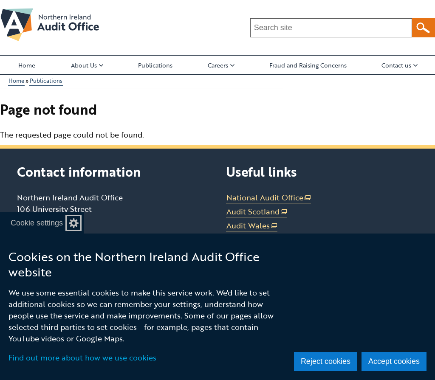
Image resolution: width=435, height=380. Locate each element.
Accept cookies (394, 361)
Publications (155, 65)
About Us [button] (87, 65)
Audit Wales (252, 225)
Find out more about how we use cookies (82, 357)
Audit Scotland (257, 211)
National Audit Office (268, 197)
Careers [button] (221, 65)
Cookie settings (37, 223)
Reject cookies (325, 361)
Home (26, 65)
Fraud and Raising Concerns (308, 65)
